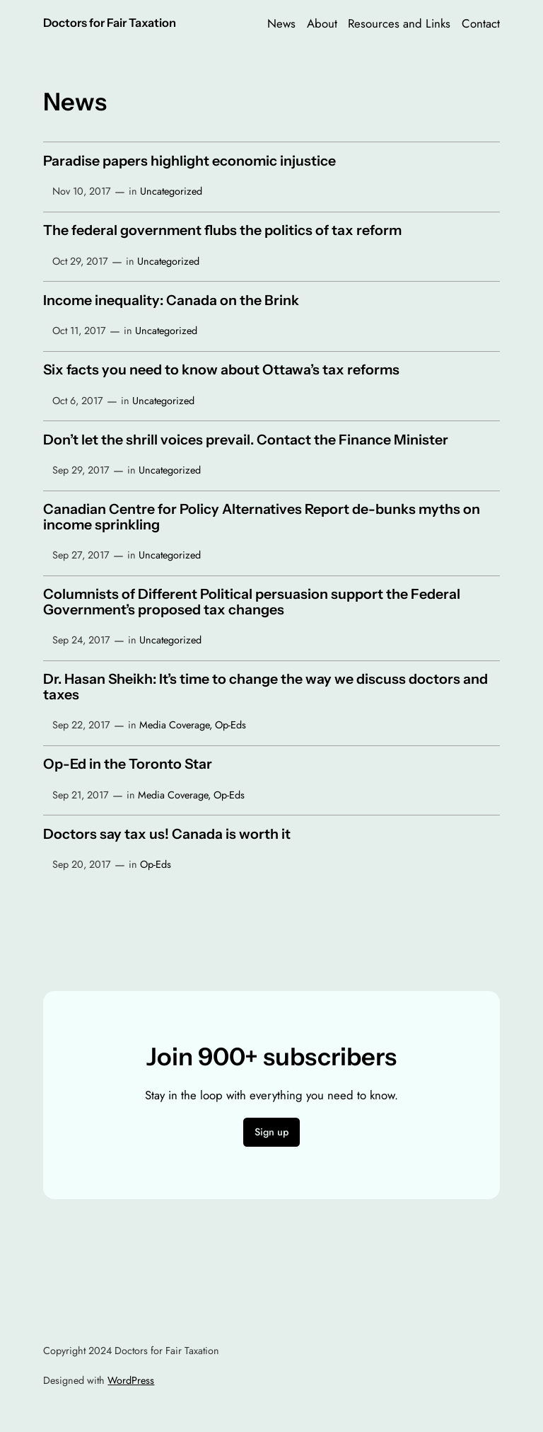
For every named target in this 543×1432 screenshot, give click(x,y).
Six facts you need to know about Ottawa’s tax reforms (221, 370)
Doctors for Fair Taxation (109, 23)
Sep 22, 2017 (81, 725)
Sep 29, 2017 (81, 470)
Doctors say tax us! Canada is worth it (167, 834)
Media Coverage (174, 725)
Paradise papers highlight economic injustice (189, 161)
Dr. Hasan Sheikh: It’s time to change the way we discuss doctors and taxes (265, 687)
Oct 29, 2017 (80, 261)
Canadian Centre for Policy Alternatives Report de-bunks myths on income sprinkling (261, 517)
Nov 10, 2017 (81, 191)
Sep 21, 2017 (80, 795)
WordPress (130, 1380)
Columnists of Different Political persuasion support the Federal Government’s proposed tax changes (251, 602)
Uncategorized (171, 191)
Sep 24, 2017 (81, 640)
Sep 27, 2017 (81, 555)
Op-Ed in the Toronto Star (127, 764)
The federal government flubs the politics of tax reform (222, 231)
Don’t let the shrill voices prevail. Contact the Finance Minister (245, 440)
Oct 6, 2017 (77, 401)
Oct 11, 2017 (79, 330)
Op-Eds (230, 725)
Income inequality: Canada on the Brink (171, 301)
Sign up (271, 1132)
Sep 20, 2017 (81, 864)
